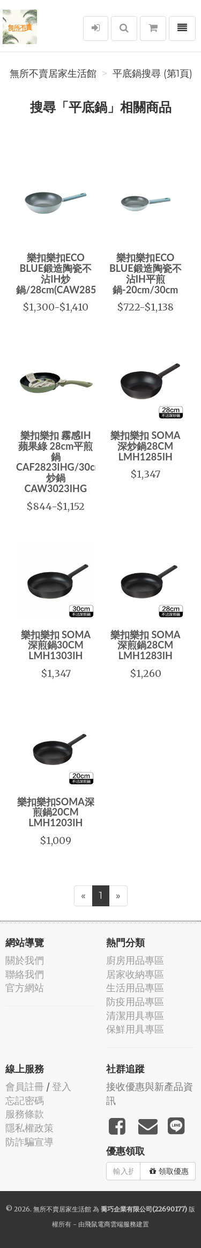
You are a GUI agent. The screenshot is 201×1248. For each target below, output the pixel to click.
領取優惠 (169, 1171)
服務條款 (24, 1114)
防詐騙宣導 (29, 1142)
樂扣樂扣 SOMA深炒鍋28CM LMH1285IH (145, 446)
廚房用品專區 (135, 960)
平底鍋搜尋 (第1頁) (152, 74)
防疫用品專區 (135, 1001)
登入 (61, 1086)
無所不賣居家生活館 (53, 74)
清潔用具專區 (135, 1015)
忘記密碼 (24, 1100)
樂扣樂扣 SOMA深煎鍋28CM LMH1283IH (145, 645)
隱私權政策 (29, 1128)
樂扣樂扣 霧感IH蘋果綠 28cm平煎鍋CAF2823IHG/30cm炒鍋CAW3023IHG (59, 461)
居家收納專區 (135, 974)
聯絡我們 (24, 974)
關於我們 (24, 960)
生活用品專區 (135, 988)
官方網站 (24, 988)
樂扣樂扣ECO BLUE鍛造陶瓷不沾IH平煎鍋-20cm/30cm (145, 273)
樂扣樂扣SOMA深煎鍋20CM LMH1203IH (55, 812)
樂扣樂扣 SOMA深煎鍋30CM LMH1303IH (56, 645)
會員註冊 (24, 1086)
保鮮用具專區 (135, 1029)
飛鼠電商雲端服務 (110, 1224)
